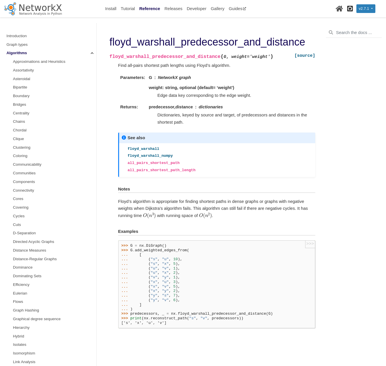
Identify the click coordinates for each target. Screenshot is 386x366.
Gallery (218, 8)
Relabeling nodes (22, 297)
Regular (19, 100)
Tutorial (128, 8)
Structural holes (26, 168)
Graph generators (22, 271)
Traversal (21, 211)
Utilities (13, 340)
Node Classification (29, 57)
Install (110, 8)
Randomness (18, 323)
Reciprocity (22, 91)
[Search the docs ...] (354, 32)
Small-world (23, 143)
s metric (19, 151)
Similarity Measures (30, 125)
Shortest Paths (26, 117)
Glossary (14, 348)
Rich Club (21, 108)
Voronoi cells (24, 246)
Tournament (23, 203)
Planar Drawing (26, 82)
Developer (196, 8)
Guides (237, 8)
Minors (19, 22)
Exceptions (16, 331)
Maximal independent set (34, 31)
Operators (21, 65)
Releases (174, 8)
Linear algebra (19, 280)
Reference (149, 8)
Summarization (26, 177)
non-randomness (27, 39)
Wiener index (24, 254)
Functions (15, 263)
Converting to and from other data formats (43, 288)
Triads (18, 228)
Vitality (18, 237)
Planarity (20, 74)
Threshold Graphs (28, 194)
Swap (18, 185)
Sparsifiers (22, 160)
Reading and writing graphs (30, 305)
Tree (17, 220)
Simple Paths (24, 134)
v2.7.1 (364, 8)
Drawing (14, 314)
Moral (18, 48)
